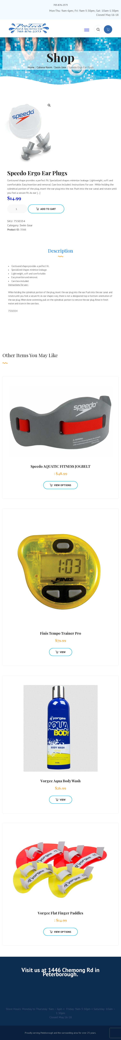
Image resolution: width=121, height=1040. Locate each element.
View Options (60, 485)
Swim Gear (60, 67)
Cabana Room (44, 67)
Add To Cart (46, 208)
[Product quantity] (17, 209)
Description (60, 251)
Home (31, 67)
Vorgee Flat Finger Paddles (60, 913)
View (61, 652)
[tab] (60, 252)
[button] (49, 105)
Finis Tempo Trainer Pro (60, 633)
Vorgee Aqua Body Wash (61, 780)
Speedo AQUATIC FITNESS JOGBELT (60, 466)
